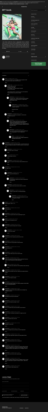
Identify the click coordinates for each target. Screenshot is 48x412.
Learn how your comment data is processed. (22, 397)
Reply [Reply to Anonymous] (11, 102)
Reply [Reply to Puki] (8, 267)
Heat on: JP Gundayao (34, 23)
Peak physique (33, 49)
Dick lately (32, 27)
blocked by (38, 64)
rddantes (8, 56)
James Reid (19, 41)
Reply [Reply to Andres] (6, 205)
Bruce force (32, 34)
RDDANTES (24, 6)
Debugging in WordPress (13, 2)
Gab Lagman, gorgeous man (35, 20)
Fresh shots (32, 16)
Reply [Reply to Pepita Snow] (11, 133)
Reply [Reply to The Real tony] (8, 94)
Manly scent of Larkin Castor (35, 38)
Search (45, 10)
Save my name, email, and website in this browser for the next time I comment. (8, 395)
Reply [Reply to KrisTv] (13, 140)
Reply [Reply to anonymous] (6, 227)
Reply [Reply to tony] (6, 82)
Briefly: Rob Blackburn (34, 45)
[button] (3, 6)
